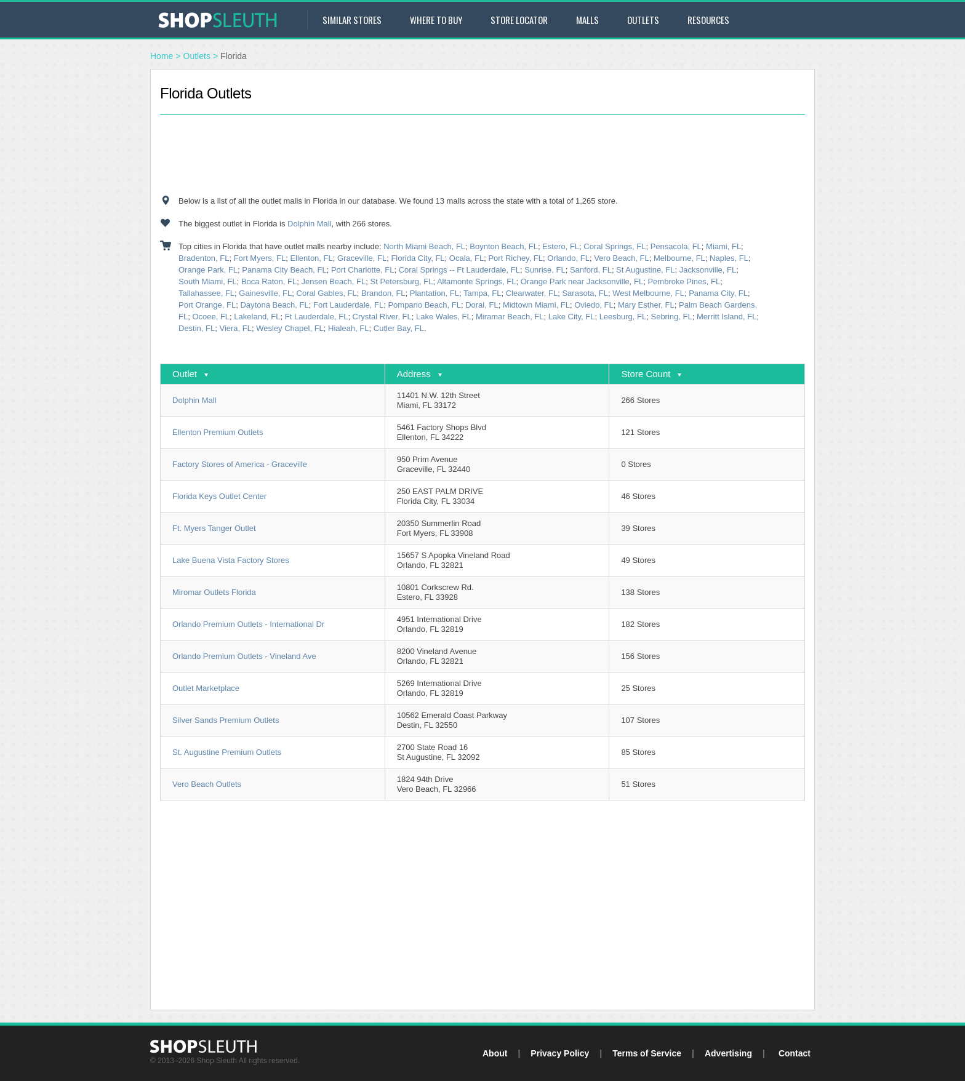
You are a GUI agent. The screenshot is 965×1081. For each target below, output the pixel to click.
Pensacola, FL (676, 246)
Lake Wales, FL (443, 316)
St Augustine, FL (645, 269)
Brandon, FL (383, 293)
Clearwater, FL (532, 293)
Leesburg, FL (623, 316)
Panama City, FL (718, 293)
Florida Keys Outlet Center (219, 496)
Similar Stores (352, 19)
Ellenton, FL (311, 258)
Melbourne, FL (679, 258)
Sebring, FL (671, 316)
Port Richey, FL (515, 258)
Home (161, 56)
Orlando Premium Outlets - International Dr (248, 624)
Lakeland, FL (257, 316)
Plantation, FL (434, 293)
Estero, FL (560, 246)
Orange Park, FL (208, 269)
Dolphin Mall (309, 223)
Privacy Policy (560, 1053)
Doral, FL (481, 304)
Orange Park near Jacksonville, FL (582, 281)
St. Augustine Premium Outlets (226, 752)
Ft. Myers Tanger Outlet (214, 528)
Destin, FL (196, 328)
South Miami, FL (207, 281)
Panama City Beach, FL (284, 269)
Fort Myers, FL (260, 258)
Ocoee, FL (211, 316)
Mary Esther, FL (646, 304)
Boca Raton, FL (269, 281)
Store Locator (519, 19)
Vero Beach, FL (621, 258)
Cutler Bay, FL (399, 328)
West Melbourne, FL (648, 293)
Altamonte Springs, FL (476, 281)
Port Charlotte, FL (362, 269)
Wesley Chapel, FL (290, 328)
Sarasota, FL (584, 293)
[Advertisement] (482, 155)
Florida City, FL (417, 258)
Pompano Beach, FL (424, 304)
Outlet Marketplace (205, 688)
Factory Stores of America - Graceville (239, 464)
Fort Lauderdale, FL (348, 304)
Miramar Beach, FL (510, 316)
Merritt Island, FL (727, 316)
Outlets (643, 19)
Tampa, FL (482, 293)
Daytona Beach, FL (274, 304)
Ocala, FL (466, 258)
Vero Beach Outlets (206, 784)
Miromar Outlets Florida (214, 592)
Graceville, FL (361, 258)
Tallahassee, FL (206, 293)
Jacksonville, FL (707, 269)
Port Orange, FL (207, 304)
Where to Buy (436, 19)
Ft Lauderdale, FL (316, 316)
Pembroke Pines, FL (683, 281)
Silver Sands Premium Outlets (225, 720)
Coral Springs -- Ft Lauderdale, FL (459, 269)
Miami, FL (723, 246)
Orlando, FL (568, 258)
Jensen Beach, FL (333, 281)
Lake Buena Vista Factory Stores (230, 560)
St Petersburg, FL (401, 281)
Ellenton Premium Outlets (217, 432)
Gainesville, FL (265, 293)
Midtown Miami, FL (536, 304)
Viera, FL (235, 328)
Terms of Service (646, 1053)
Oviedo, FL (594, 304)
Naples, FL (729, 258)
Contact (795, 1053)
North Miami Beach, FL (424, 246)
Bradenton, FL (203, 258)
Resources (708, 19)
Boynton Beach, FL (504, 246)
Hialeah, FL (348, 328)
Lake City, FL (571, 316)
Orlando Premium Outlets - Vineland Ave (244, 656)
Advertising (728, 1053)
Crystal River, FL (382, 316)
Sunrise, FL (544, 269)
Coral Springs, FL (614, 246)
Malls (587, 19)
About (494, 1053)
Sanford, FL (591, 269)
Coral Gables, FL (327, 293)
